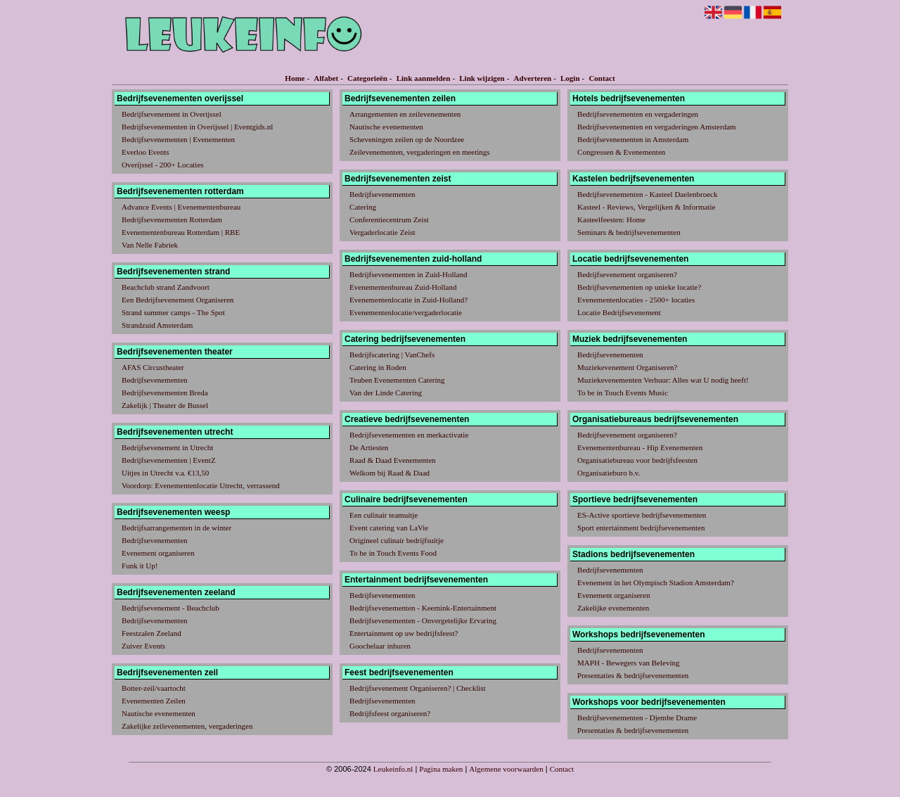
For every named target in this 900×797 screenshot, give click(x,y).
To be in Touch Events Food (393, 553)
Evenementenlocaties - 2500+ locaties (636, 299)
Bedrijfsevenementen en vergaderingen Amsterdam (656, 126)
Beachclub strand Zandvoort (166, 287)
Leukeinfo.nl (393, 769)
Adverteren (533, 78)
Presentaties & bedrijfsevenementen (632, 675)
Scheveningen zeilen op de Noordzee (406, 139)
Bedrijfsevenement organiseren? (627, 274)
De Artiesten (368, 447)
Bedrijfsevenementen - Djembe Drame (637, 717)
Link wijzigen (481, 78)
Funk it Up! (140, 565)
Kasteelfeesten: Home (611, 219)
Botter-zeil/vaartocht (154, 688)
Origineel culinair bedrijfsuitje (396, 540)
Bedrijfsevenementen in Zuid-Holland (408, 274)
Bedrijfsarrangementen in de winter (176, 527)
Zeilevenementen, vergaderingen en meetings (419, 152)
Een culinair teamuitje (383, 515)
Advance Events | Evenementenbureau (181, 207)
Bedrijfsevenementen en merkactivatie (408, 435)
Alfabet (326, 78)
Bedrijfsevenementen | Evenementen (178, 139)
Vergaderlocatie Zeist (382, 232)
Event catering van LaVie (388, 527)
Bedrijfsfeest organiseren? (389, 713)
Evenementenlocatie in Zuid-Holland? (408, 299)
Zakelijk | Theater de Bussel (165, 405)
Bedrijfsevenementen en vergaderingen (637, 114)
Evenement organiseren (158, 553)
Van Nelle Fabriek (150, 245)
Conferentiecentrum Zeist (389, 219)
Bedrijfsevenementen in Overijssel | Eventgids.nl (197, 126)
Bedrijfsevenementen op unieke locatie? (639, 287)
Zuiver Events (143, 646)
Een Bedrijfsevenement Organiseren (177, 299)
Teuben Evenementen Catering (396, 380)
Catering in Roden (377, 367)
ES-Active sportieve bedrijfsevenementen (641, 515)
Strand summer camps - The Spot (173, 312)
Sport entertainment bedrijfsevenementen (641, 527)
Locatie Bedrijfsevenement (619, 312)
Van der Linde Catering (385, 392)
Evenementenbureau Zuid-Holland (402, 287)
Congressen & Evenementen (621, 152)
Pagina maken (441, 769)
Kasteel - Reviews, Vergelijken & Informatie (646, 207)
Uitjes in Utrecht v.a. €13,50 (165, 472)
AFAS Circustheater (153, 367)
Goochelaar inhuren (380, 646)
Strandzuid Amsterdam (157, 325)
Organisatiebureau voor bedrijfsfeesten (637, 460)
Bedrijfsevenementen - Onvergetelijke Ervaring (422, 620)
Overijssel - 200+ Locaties (162, 164)
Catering (362, 207)
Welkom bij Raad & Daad (389, 472)
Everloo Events (145, 152)
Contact (602, 78)
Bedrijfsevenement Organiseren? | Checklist (417, 688)
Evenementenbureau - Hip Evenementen (639, 447)
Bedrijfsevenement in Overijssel (171, 114)
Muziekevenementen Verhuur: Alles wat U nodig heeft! (663, 380)
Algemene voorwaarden (506, 769)
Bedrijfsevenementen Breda (164, 392)
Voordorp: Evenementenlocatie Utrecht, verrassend (201, 485)
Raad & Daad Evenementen (392, 460)
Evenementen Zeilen (154, 700)
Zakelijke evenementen (613, 608)
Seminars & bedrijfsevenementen (629, 232)
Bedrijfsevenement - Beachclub (170, 608)
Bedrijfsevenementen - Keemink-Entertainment (422, 608)
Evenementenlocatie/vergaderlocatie (405, 312)
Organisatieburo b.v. (608, 472)
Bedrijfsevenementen (154, 380)
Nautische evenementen (158, 713)
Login (570, 78)
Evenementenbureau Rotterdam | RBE (181, 232)
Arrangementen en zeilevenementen (405, 114)
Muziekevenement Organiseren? (627, 367)
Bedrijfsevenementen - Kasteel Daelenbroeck (647, 194)
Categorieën (367, 78)
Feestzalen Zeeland (151, 633)
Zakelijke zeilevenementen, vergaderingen (187, 726)
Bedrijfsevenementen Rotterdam (172, 219)
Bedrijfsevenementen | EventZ (169, 460)
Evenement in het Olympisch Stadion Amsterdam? (655, 582)
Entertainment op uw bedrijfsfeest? (403, 633)
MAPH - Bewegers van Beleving (628, 662)
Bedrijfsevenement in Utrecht (167, 447)
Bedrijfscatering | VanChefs (392, 354)
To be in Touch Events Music (622, 392)
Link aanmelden (424, 78)
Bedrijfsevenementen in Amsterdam (632, 139)
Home (294, 78)
